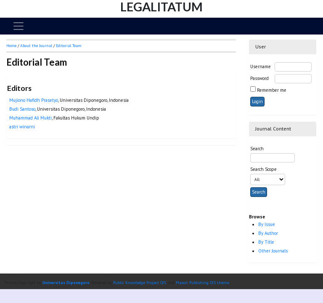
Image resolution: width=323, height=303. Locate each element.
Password (259, 78)
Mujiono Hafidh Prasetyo (33, 100)
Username (260, 66)
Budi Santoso (22, 109)
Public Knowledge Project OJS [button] (139, 282)
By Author (268, 233)
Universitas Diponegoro (66, 282)
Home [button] (11, 45)
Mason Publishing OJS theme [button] (202, 282)
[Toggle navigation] (18, 26)
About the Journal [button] (36, 45)
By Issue (266, 224)
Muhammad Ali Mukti (30, 118)
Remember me (271, 90)
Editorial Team (69, 45)
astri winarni (22, 127)
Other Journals (273, 251)
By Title (266, 242)
